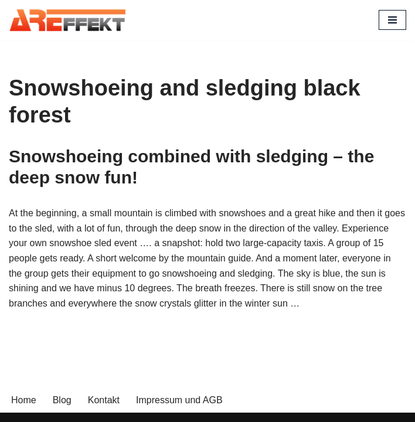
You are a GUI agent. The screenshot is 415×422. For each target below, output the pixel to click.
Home (23, 400)
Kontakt (104, 400)
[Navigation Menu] (392, 20)
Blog (62, 400)
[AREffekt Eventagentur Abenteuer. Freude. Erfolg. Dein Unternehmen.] (67, 20)
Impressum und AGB (179, 400)
